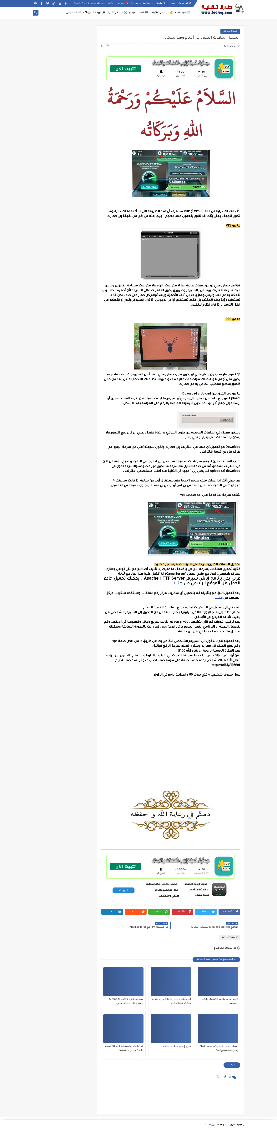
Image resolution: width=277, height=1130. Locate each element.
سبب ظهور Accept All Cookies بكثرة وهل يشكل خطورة (126, 1001)
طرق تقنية (210, 1125)
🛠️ (117, 13)
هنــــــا (218, 598)
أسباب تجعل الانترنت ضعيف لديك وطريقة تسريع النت (218, 1048)
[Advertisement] (170, 765)
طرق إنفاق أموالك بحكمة (177, 1046)
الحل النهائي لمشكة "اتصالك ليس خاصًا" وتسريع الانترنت (124, 1048)
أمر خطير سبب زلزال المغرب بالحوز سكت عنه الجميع (171, 1001)
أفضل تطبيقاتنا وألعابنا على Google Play (93, 3)
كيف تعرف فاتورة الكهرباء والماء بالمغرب (219, 1001)
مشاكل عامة (230, 31)
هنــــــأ (178, 584)
